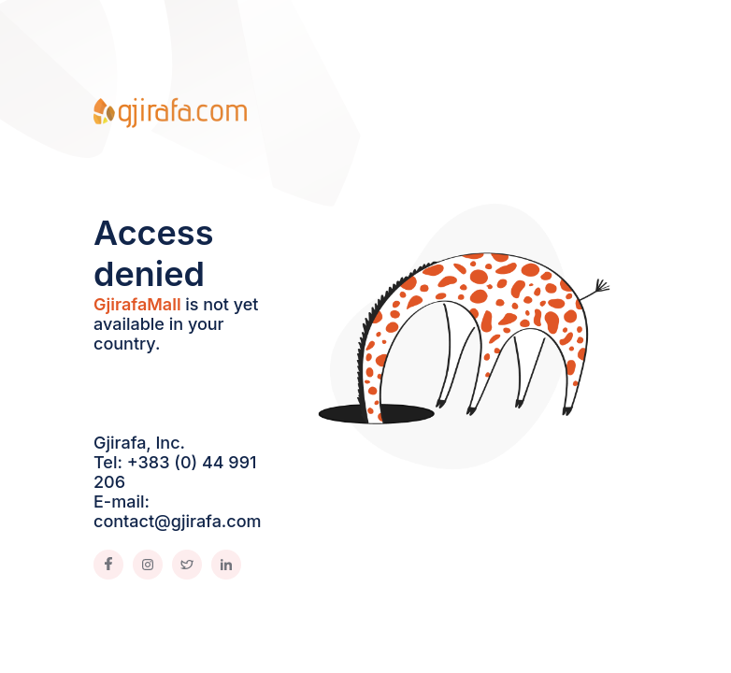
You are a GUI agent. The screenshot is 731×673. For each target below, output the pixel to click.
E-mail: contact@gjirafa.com (177, 511)
